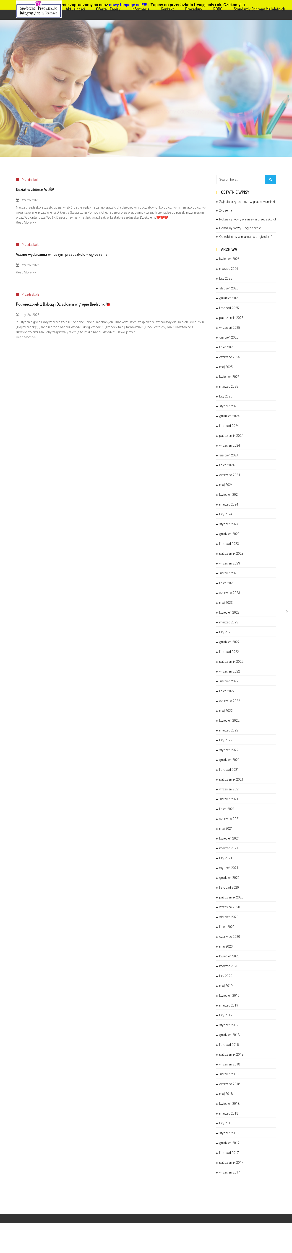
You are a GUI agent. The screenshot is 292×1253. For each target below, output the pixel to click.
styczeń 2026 (228, 288)
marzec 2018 (228, 1113)
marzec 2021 (228, 848)
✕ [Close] (287, 611)
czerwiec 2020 (229, 936)
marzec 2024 (228, 504)
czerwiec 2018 (229, 1084)
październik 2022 (231, 661)
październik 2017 (231, 1162)
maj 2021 (226, 828)
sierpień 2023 (228, 573)
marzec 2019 (228, 1005)
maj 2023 (226, 602)
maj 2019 (226, 986)
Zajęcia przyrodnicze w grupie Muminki (247, 202)
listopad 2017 (229, 1153)
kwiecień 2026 (229, 259)
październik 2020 (231, 897)
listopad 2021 (229, 769)
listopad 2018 (229, 1044)
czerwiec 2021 (229, 819)
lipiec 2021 (227, 809)
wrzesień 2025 (229, 327)
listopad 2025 (229, 308)
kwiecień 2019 (229, 995)
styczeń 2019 (228, 1025)
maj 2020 (226, 946)
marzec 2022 (228, 730)
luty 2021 (225, 858)
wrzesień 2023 (229, 563)
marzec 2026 (228, 268)
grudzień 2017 (229, 1143)
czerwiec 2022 (229, 701)
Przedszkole (30, 180)
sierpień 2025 (228, 337)
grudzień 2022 (229, 642)
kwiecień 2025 (229, 377)
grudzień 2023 (229, 534)
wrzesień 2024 (229, 445)
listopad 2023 (229, 544)
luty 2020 (225, 976)
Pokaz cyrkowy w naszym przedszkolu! (247, 219)
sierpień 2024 (228, 455)
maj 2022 (226, 711)
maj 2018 (226, 1094)
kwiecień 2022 (229, 720)
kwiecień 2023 (229, 612)
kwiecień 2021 (229, 838)
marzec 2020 (228, 966)
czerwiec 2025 (229, 357)
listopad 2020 (229, 887)
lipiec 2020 (227, 927)
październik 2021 (231, 779)
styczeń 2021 (228, 868)
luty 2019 (225, 1015)
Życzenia (225, 210)
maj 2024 (226, 485)
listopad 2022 (229, 652)
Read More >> (26, 222)
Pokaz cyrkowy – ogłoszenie (240, 228)
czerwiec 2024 (229, 475)
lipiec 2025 (227, 347)
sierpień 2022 (228, 681)
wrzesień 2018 (229, 1064)
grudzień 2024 (229, 416)
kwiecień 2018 (229, 1103)
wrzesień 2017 (229, 1172)
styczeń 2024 (228, 524)
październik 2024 (231, 435)
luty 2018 (225, 1123)
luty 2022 (225, 740)
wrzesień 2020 (229, 907)
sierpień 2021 (228, 799)
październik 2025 (231, 318)
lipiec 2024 (227, 465)
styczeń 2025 (228, 406)
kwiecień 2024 (229, 494)
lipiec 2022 (227, 691)
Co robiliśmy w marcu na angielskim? (246, 236)
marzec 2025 (228, 386)
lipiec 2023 (227, 583)
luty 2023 (225, 632)
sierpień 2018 (228, 1074)
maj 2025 (226, 367)
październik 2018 (231, 1054)
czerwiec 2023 (229, 593)
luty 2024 (225, 514)
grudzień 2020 (229, 877)
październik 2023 (231, 553)
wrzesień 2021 (229, 789)
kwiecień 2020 (229, 956)
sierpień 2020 (228, 917)
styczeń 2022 (228, 750)
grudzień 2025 (229, 298)
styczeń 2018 (228, 1133)
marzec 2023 (228, 622)
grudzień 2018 (229, 1035)
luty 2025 (225, 396)
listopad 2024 (229, 426)
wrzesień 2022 (229, 671)
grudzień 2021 (229, 760)
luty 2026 (225, 278)
